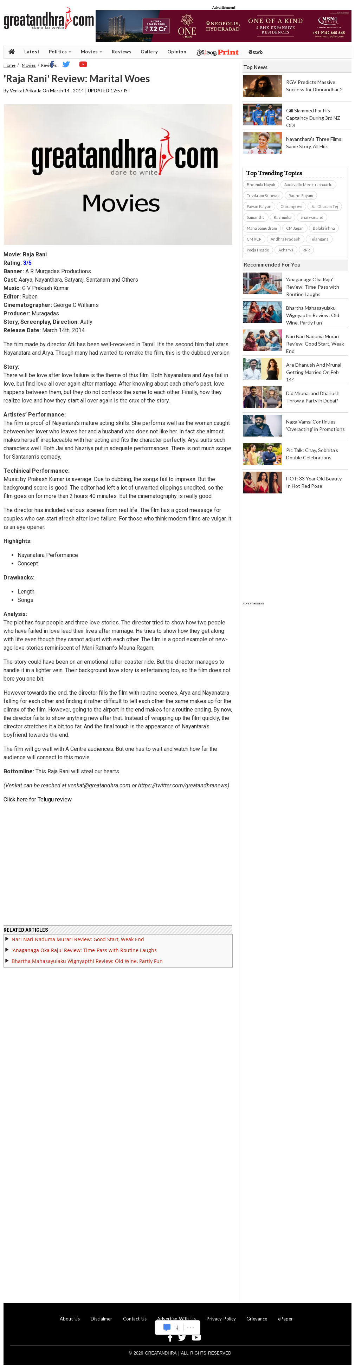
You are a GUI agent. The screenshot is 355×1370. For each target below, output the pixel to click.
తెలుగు (255, 52)
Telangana (319, 239)
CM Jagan (295, 228)
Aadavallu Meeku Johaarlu (308, 184)
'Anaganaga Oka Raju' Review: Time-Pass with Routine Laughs (84, 950)
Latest (32, 51)
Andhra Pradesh (286, 239)
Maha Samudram (262, 228)
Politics (60, 51)
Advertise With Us (176, 1319)
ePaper (285, 1319)
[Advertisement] (67, 668)
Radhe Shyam (301, 195)
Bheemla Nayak (261, 184)
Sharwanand (312, 217)
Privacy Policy (221, 1319)
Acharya (285, 250)
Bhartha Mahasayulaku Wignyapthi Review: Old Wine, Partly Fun (87, 961)
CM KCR (254, 239)
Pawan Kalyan (259, 206)
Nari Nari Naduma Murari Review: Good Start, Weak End (78, 939)
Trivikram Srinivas (263, 195)
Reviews (122, 51)
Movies (92, 51)
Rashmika (282, 217)
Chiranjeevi (291, 206)
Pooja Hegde (258, 250)
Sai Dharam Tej (324, 206)
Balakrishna (324, 228)
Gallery (149, 51)
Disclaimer (101, 1319)
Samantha (256, 217)
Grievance (256, 1319)
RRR (306, 250)
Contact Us (135, 1319)
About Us (70, 1319)
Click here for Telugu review (38, 799)
